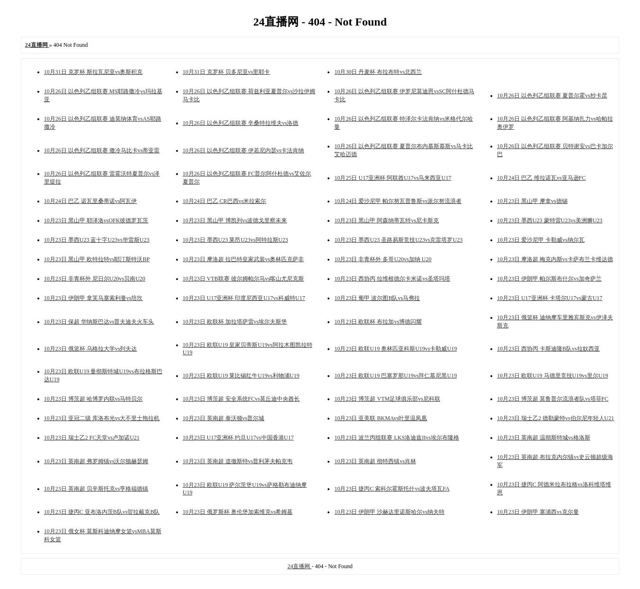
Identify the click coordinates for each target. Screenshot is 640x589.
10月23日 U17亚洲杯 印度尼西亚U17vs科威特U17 (244, 298)
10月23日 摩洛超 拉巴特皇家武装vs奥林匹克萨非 (243, 259)
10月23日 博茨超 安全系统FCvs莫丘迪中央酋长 (241, 399)
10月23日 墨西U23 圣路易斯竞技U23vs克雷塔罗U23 (398, 240)
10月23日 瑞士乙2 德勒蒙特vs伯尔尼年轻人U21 (555, 418)
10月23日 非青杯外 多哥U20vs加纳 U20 (382, 259)
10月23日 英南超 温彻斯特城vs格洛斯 (543, 437)
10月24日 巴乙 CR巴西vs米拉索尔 (225, 201)
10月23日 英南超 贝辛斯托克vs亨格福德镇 (96, 488)
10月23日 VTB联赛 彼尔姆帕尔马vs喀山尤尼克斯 (243, 278)
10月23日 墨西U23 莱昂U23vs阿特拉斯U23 (235, 240)
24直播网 (299, 566)
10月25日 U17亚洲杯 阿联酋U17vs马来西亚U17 (392, 178)
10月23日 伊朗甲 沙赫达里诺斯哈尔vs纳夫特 (389, 512)
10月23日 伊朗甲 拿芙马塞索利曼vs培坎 (93, 298)
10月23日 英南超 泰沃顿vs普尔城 (224, 418)
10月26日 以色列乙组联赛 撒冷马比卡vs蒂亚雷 (102, 150)
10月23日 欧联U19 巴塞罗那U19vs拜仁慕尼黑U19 (395, 375)
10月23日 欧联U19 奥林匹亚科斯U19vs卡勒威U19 (395, 348)
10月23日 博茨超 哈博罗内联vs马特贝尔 (93, 399)
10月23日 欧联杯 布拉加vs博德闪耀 (378, 321)
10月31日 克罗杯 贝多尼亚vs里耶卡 (226, 72)
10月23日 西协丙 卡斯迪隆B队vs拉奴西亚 (548, 348)
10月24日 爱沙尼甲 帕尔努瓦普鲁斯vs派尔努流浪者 (398, 201)
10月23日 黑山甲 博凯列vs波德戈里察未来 (235, 220)
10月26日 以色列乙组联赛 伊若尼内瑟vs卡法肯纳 (243, 150)
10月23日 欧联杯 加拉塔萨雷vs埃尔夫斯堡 (235, 321)
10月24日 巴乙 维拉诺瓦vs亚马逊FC (541, 178)
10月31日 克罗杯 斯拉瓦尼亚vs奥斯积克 (93, 72)
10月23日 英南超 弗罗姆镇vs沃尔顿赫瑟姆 (96, 461)
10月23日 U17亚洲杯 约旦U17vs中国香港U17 (238, 437)
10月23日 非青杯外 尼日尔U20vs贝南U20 (94, 278)
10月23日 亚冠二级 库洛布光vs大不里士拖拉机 (102, 418)
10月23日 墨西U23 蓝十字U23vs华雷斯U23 (97, 240)
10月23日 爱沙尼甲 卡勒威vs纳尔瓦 (541, 240)
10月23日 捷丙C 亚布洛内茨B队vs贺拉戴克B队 (102, 512)
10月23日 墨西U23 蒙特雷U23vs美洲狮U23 (550, 220)
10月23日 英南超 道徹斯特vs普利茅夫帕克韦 (238, 461)
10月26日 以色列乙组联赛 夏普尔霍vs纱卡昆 (552, 95)
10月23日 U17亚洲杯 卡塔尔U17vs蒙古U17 (550, 298)
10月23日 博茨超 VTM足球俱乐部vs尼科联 (387, 399)
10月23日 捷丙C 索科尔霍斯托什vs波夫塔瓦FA (391, 488)
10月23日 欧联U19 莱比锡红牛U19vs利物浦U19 (241, 375)
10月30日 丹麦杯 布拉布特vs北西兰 (378, 72)
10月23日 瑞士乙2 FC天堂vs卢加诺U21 (92, 437)
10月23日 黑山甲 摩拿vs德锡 (532, 201)
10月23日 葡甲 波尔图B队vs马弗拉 (377, 298)
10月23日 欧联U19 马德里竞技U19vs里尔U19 (552, 375)
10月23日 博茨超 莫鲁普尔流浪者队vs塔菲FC (552, 399)
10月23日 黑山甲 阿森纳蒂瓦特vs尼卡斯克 (386, 220)
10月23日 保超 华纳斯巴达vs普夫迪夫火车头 (99, 321)
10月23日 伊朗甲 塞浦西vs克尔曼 (538, 512)
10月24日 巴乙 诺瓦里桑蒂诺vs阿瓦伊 (90, 201)
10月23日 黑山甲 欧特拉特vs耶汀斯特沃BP (97, 259)
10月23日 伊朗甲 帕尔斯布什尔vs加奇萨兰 (549, 278)
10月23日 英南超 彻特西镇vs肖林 (375, 461)
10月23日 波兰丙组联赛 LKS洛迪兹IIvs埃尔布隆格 (396, 437)
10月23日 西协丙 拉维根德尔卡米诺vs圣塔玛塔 (392, 278)
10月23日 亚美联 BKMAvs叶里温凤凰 (380, 418)
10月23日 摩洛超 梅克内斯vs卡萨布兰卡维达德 (555, 259)
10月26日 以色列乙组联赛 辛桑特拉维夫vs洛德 (241, 123)
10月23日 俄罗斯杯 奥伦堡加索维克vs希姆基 (238, 512)
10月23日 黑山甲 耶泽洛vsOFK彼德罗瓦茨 (96, 220)
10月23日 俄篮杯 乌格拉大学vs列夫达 (90, 348)
